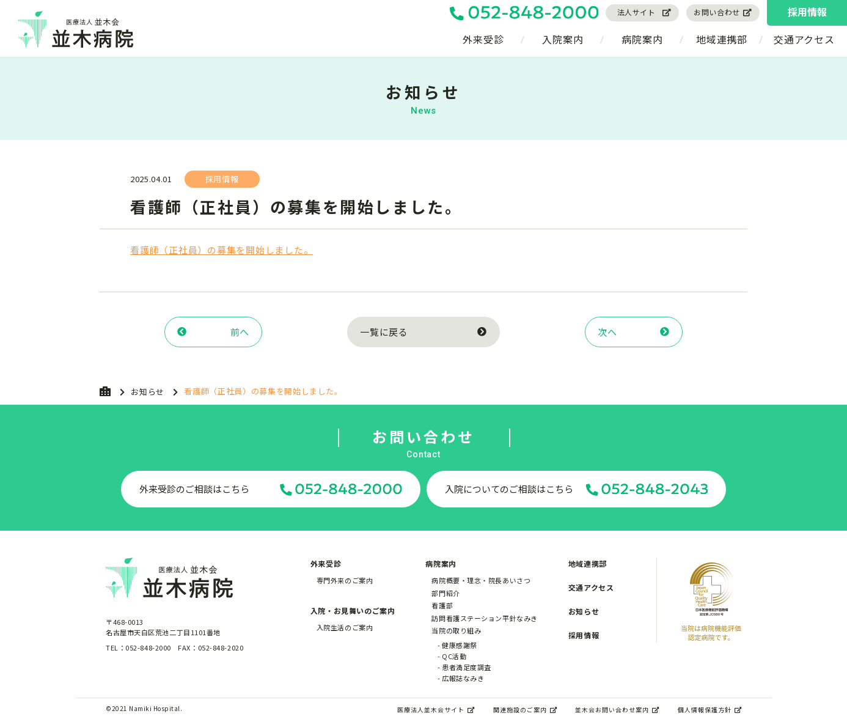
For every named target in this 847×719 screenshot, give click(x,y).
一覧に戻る (423, 331)
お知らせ (147, 391)
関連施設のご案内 (525, 709)
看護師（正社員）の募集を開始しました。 (221, 249)
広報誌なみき (463, 678)
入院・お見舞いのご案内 (352, 610)
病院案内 (642, 39)
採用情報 (807, 11)
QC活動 (454, 656)
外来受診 (483, 39)
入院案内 (562, 39)
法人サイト (644, 12)
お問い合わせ (723, 12)
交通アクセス (804, 39)
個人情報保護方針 (710, 709)
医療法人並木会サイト (436, 709)
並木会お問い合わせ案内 (617, 709)
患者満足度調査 (466, 667)
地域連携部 (721, 39)
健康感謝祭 (459, 645)
